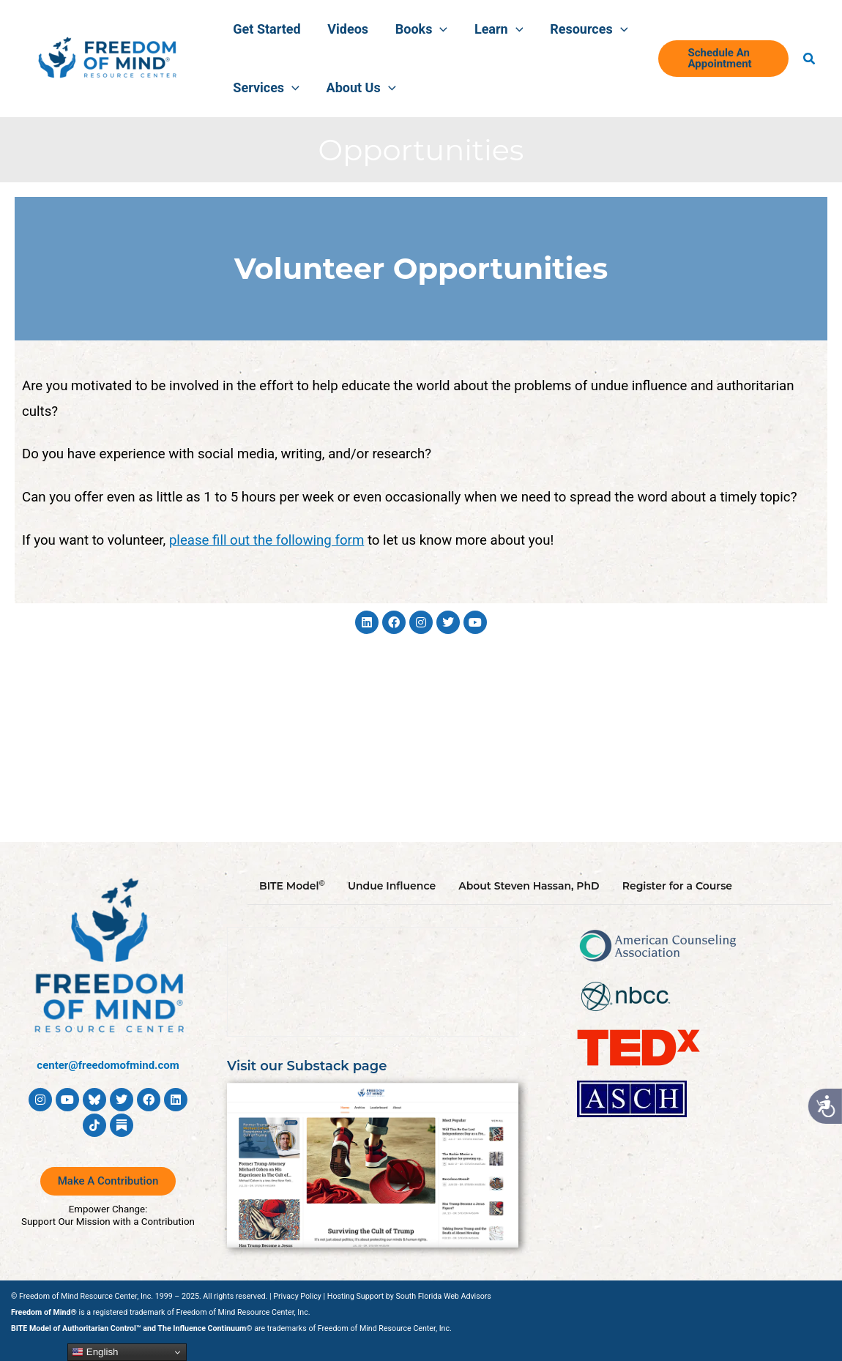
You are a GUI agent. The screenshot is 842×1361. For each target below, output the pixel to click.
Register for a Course (677, 885)
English (95, 1352)
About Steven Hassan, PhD (529, 885)
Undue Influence (392, 885)
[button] (428, 29)
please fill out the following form (266, 540)
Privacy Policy (297, 1296)
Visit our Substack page (307, 1066)
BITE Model (292, 885)
